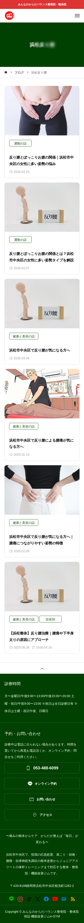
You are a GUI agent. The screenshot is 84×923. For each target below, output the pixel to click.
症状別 (50, 619)
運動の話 (20, 143)
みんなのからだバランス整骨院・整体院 (43, 4)
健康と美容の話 (24, 336)
